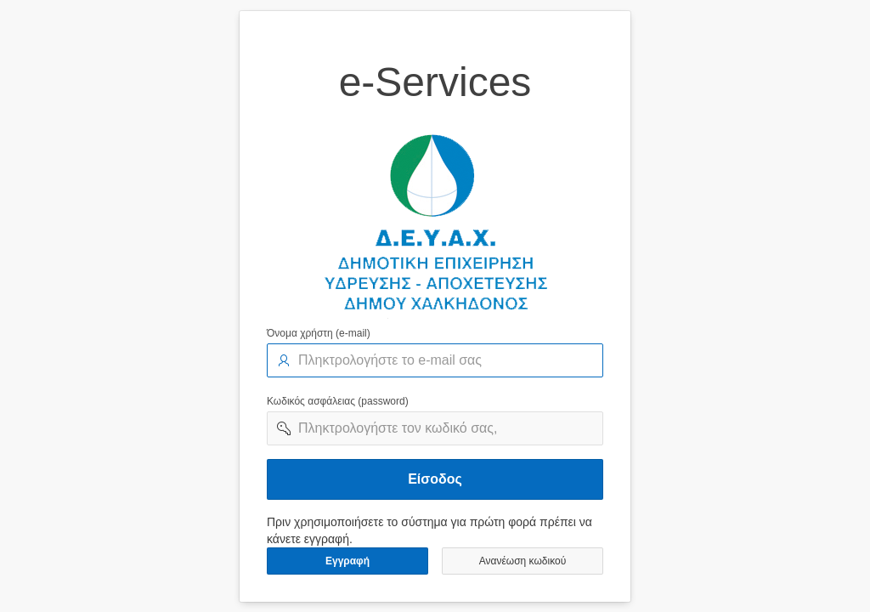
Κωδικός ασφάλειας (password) (338, 401)
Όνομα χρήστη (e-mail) (318, 333)
